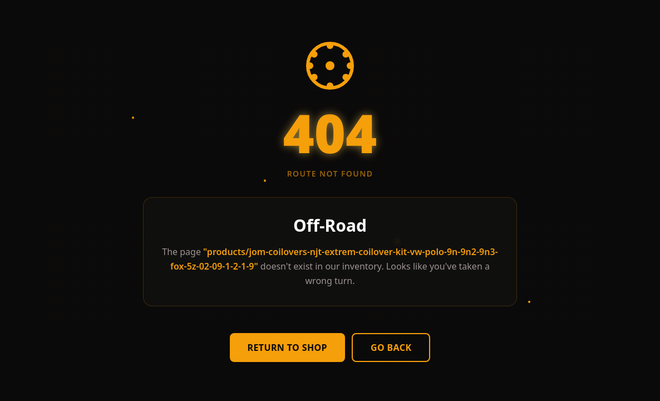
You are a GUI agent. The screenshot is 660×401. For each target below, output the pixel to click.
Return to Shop (287, 347)
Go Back (391, 347)
